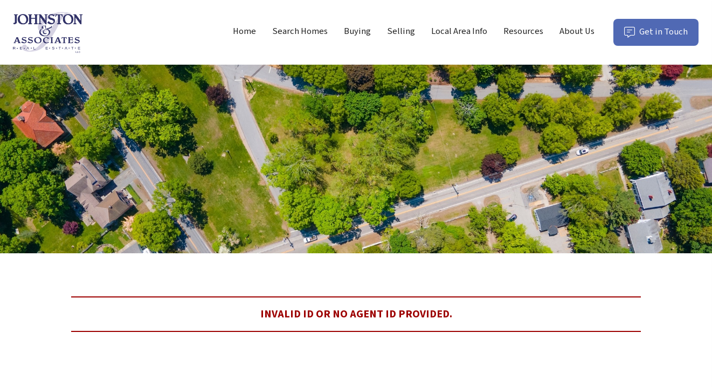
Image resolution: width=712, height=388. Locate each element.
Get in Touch (661, 35)
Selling (401, 31)
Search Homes (300, 31)
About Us (577, 31)
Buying (357, 31)
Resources (523, 31)
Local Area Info (459, 31)
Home (244, 31)
